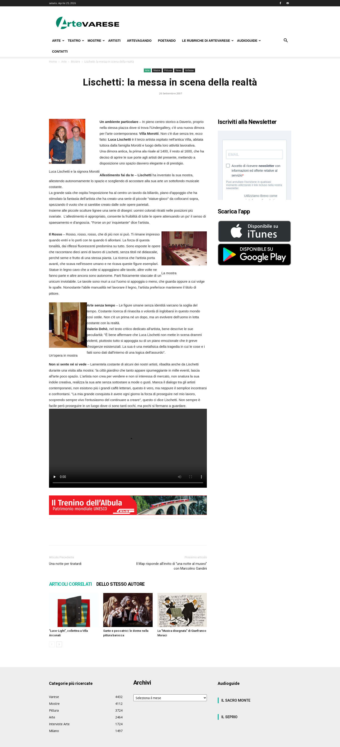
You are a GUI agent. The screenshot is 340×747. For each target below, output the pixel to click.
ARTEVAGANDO (139, 40)
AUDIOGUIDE (249, 40)
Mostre (75, 62)
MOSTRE (96, 40)
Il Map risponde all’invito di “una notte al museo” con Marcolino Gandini (171, 566)
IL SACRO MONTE (235, 700)
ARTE (58, 40)
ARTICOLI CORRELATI (70, 584)
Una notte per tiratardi (65, 564)
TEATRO (76, 40)
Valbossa (189, 70)
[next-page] (59, 644)
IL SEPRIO (229, 717)
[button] (285, 41)
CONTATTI (60, 51)
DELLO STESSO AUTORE (120, 584)
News (178, 70)
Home (53, 62)
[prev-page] (52, 644)
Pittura (168, 70)
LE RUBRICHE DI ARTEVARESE (208, 40)
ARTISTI (114, 40)
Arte (64, 62)
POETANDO (167, 40)
